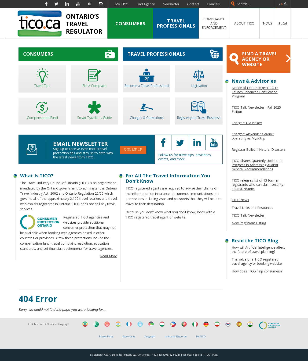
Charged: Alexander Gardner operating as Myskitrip (253, 136)
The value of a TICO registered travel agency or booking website (257, 261)
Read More (108, 256)
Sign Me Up (133, 149)
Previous (5, 39)
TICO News (240, 200)
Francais (213, 4)
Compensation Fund (42, 109)
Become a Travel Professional (146, 77)
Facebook (46, 4)
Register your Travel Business (198, 109)
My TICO (121, 4)
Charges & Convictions (146, 109)
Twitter (56, 4)
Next (302, 39)
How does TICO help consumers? (257, 271)
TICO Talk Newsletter (248, 215)
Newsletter (171, 4)
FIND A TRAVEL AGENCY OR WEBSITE (259, 59)
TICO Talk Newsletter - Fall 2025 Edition (256, 109)
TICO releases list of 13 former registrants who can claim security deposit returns (257, 184)
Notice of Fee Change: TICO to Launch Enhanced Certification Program (255, 92)
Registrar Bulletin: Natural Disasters (259, 149)
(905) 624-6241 (171, 354)
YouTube (78, 4)
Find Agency (145, 4)
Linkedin (67, 4)
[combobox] (252, 4)
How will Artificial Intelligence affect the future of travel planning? (258, 249)
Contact (193, 4)
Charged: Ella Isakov (247, 123)
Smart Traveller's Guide (94, 109)
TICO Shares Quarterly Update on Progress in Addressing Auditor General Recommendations (257, 164)
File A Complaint (94, 77)
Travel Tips (42, 77)
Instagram (101, 4)
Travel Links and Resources (252, 207)
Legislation (198, 77)
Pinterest (89, 4)
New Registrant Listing (249, 223)
